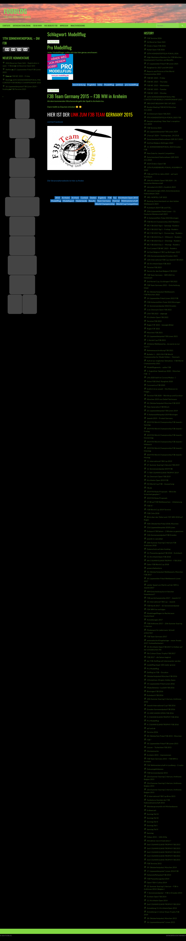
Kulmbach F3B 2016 (155, 695)
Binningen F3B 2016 (155, 691)
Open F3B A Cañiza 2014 (157, 882)
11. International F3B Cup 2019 (159, 461)
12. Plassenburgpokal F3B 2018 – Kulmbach (164, 553)
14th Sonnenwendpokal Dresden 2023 (162, 256)
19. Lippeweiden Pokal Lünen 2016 (161, 684)
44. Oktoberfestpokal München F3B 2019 (163, 403)
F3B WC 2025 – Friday (21, 76)
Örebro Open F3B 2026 (156, 46)
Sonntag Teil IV (153, 814)
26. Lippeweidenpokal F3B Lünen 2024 (162, 131)
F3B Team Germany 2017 (157, 636)
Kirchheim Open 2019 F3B (157, 480)
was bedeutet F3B (50, 25)
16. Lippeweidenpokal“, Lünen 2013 (161, 922)
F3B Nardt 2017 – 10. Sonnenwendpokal (163, 606)
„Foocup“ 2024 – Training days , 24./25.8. (163, 135)
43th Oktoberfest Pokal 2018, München (163, 524)
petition (119, 84)
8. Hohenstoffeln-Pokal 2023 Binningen (163, 218)
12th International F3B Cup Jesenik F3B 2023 (165, 260)
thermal (116, 201)
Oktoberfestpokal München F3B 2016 (162, 676)
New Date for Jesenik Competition (161, 153)
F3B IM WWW (37, 25)
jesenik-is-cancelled (155, 539)
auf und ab (151, 728)
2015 (57, 197)
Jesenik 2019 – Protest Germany (160, 418)
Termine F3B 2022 (154, 321)
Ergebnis (102, 197)
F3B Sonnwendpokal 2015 (157, 773)
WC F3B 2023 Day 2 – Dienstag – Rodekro (164, 241)
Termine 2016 (152, 732)
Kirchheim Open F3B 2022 (157, 317)
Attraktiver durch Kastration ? (159, 841)
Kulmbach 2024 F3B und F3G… (159, 208)
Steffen (8, 69)
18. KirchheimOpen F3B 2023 (159, 264)
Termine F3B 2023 (154, 267)
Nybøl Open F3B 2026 (156, 49)
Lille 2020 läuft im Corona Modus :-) (161, 377)
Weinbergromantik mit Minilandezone (162, 806)
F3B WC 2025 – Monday (156, 93)
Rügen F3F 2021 (153, 329)
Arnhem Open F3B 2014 (156, 896)
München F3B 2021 (155, 332)
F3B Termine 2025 (18, 89)
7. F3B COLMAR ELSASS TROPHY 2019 (163, 472)
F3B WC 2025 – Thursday (157, 82)
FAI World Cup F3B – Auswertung (160, 484)
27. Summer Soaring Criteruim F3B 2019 (163, 465)
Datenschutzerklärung (21, 25)
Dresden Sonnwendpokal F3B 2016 (161, 709)
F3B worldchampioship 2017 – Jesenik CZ (164, 598)
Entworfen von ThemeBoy (176, 935)
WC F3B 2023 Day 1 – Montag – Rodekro (163, 244)
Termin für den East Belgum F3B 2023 (162, 271)
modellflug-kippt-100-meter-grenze (161, 665)
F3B (109, 197)
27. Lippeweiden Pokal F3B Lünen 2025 (162, 64)
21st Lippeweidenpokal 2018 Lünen (161, 527)
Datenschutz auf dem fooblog (158, 549)
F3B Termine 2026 (154, 38)
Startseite (6, 25)
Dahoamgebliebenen (155, 769)
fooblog (15, 11)
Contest (84, 197)
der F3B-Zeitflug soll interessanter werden (164, 661)
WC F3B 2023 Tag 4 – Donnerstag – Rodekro (164, 233)
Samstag (150, 833)
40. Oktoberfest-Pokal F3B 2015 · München (164, 736)
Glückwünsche (153, 751)
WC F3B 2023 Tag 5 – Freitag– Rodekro (162, 229)
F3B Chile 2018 (153, 513)
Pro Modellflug (59, 47)
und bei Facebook (55, 122)
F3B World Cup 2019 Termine (159, 509)
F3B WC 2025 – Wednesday (158, 85)
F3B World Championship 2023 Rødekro (163, 222)
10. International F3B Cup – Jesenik (161, 602)
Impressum (64, 25)
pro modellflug (131, 84)
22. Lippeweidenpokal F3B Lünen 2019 (162, 411)
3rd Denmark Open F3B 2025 (159, 114)
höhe (100, 84)
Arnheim (66, 197)
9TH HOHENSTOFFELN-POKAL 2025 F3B (164, 117)
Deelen (93, 197)
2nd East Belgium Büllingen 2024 (160, 143)
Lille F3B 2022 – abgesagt (157, 313)
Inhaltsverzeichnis (78, 25)
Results (92, 201)
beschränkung (79, 84)
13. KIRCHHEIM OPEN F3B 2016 (160, 713)
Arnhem (75, 197)
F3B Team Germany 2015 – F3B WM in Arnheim (87, 96)
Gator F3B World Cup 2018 (158, 564)
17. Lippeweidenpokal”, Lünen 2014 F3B (163, 871)
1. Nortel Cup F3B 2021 (156, 340)
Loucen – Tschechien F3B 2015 (159, 747)
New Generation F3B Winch (158, 407)
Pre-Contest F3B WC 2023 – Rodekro (162, 248)
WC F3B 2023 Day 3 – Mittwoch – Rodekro (164, 237)
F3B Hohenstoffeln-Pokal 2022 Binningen (163, 302)
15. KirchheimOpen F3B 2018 (159, 557)
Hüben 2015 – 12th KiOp (157, 837)
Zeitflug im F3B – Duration (157, 672)
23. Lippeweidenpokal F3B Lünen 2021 (162, 336)
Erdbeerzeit (151, 810)
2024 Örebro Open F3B (156, 164)
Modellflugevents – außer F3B (159, 367)
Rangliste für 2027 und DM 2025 (160, 67)
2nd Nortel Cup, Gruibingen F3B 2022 (162, 281)
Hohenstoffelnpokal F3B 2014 (159, 875)
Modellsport (68, 201)
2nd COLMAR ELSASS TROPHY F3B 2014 (163, 904)
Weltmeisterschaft (129, 201)
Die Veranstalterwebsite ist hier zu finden (65, 180)
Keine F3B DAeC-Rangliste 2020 (160, 381)
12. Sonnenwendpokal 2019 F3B (160, 469)
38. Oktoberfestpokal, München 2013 (162, 918)
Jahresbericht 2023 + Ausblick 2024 (161, 187)
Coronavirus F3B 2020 (156, 385)
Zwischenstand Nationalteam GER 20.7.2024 (165, 139)
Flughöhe (91, 84)
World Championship (104, 204)
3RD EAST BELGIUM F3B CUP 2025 (161, 103)
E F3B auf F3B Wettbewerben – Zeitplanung (164, 502)
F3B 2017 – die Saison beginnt (159, 657)
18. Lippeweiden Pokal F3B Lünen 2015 (162, 743)
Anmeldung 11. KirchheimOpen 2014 (162, 908)
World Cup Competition (127, 204)
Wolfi (8, 80)
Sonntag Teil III (152, 818)
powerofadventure (154, 568)
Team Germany (104, 201)
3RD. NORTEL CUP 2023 (157, 197)
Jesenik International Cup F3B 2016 (161, 705)
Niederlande (81, 201)
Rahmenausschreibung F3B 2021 (160, 350)
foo (114, 197)
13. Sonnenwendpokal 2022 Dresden (161, 306)
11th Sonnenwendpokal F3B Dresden (162, 535)
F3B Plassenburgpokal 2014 (158, 879)
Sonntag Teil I (152, 825)
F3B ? (149, 740)
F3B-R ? (150, 506)
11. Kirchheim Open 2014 (157, 900)
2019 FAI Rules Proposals (157, 498)
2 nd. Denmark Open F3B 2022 (159, 310)
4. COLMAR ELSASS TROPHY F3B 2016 (163, 717)
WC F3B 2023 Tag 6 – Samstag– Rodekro (163, 225)
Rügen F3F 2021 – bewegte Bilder (160, 325)
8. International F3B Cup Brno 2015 (161, 796)
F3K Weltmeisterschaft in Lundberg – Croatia (165, 765)
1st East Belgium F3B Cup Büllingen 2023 (163, 252)
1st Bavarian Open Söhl (26, 66)
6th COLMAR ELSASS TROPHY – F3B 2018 (164, 560)
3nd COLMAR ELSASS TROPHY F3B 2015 (163, 844)
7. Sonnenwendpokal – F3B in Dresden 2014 (164, 893)
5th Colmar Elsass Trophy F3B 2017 (161, 653)
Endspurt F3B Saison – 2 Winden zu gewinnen (165, 531)
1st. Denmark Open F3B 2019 (159, 476)
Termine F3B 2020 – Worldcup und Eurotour (165, 395)
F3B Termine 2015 (154, 863)
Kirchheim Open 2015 (128, 197)
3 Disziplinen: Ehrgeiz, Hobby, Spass (161, 680)
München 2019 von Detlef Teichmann (162, 399)
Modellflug (109, 84)
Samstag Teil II (152, 829)
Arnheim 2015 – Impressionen (159, 755)
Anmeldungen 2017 (155, 620)
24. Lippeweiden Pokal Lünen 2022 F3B (162, 298)
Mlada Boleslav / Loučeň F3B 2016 (160, 688)
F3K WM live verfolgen (156, 609)
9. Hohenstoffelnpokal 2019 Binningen (162, 414)
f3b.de (149, 488)
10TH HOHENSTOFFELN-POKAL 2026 (162, 53)
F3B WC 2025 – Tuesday (156, 89)
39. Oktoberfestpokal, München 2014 (162, 867)
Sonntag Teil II (152, 822)
